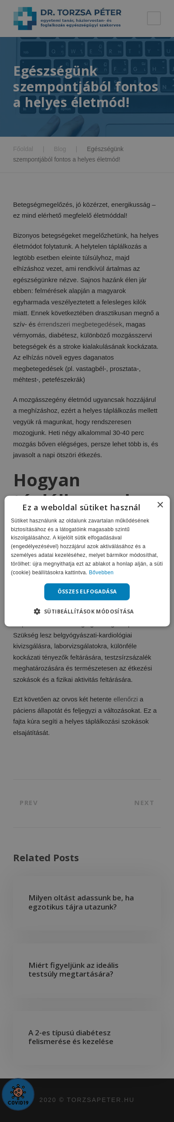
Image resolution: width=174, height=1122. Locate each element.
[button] (87, 611)
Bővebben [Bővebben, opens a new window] (101, 572)
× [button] (160, 505)
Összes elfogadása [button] (87, 591)
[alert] (87, 561)
